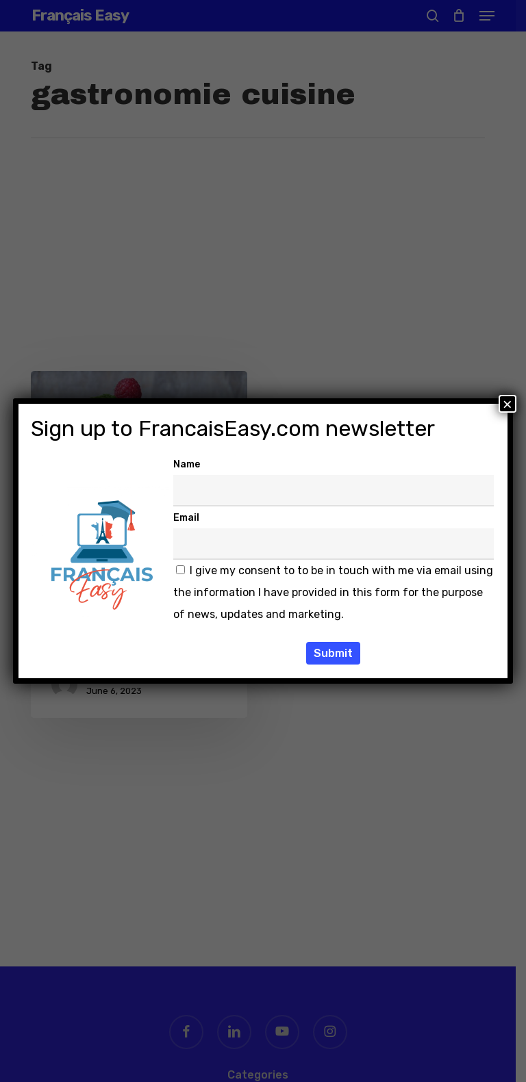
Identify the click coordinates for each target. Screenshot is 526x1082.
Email (186, 518)
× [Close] (507, 404)
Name (186, 464)
